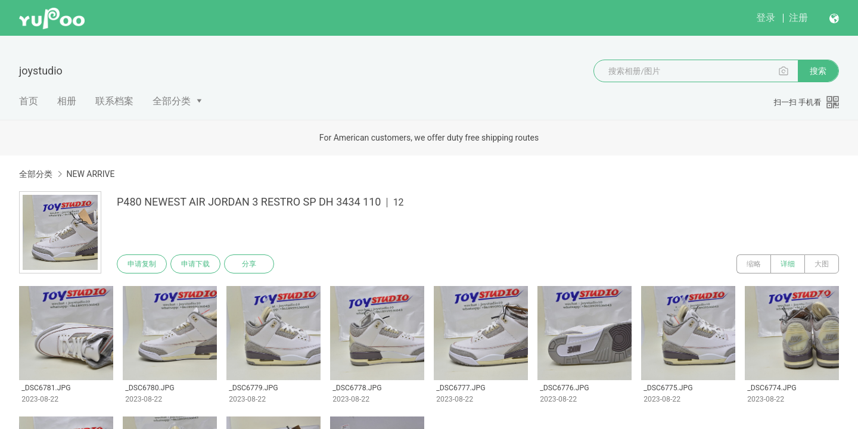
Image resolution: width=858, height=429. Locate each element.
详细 (788, 264)
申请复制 (142, 264)
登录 (765, 17)
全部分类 (172, 101)
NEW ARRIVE (90, 174)
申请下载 (195, 264)
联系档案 (114, 101)
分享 (249, 264)
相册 (66, 101)
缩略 (754, 264)
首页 (28, 101)
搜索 (818, 71)
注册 (798, 17)
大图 (822, 264)
